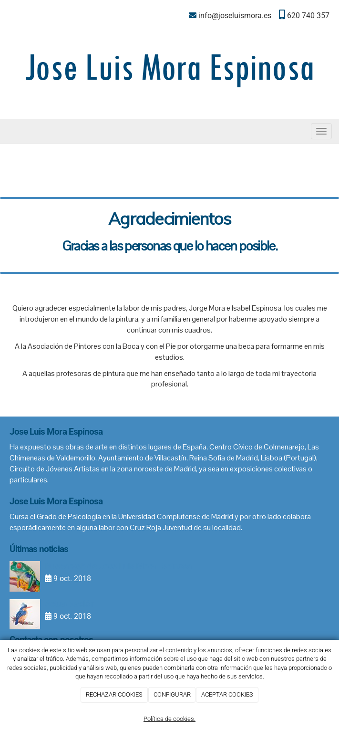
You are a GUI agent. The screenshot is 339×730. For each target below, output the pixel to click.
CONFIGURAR (172, 694)
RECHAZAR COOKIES (114, 694)
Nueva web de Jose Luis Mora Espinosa (118, 566)
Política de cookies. (169, 718)
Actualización (70, 603)
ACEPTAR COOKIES (227, 694)
